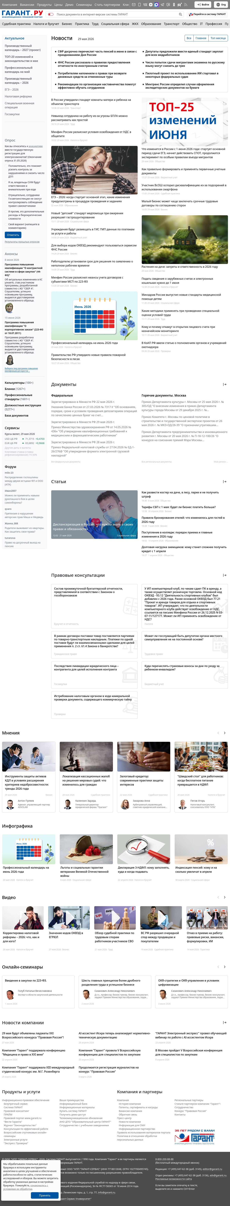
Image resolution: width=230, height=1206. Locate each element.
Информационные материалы (77, 1107)
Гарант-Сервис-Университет (74, 1198)
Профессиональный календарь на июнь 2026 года (84, 343)
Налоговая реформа (18, 96)
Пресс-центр (124, 1118)
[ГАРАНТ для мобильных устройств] (139, 5)
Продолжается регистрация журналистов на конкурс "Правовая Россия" (109, 1069)
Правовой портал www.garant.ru (22, 1118)
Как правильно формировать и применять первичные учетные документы (184, 171)
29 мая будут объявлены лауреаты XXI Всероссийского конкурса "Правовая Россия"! (33, 1035)
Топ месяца (218, 38)
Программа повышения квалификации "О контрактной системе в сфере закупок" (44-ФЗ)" (24, 270)
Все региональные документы (157, 461)
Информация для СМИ (132, 1125)
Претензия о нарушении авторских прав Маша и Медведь (24, 515)
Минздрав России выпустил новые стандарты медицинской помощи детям (181, 297)
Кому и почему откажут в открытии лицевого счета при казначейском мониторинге (178, 329)
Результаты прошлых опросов (22, 241)
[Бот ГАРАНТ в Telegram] (168, 5)
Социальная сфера (115, 24)
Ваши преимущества (72, 1100)
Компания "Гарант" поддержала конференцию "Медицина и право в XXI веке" (33, 1052)
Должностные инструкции (23, 407)
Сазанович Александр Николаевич (115, 990)
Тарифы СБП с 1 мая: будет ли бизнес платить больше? (179, 507)
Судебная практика (16, 24)
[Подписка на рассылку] (134, 5)
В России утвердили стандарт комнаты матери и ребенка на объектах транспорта (91, 102)
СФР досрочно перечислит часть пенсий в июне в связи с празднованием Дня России (97, 53)
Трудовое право (154, 654)
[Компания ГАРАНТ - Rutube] (180, 5)
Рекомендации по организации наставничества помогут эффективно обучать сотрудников (97, 86)
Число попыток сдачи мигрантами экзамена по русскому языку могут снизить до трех (185, 64)
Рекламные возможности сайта (173, 1179)
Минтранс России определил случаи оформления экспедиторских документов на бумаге (179, 86)
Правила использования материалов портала (143, 1132)
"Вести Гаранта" (13, 1121)
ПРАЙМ (8, 1114)
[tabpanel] (139, 67)
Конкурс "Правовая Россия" (191, 1111)
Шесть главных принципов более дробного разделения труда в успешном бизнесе (111, 982)
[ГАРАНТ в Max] (156, 4)
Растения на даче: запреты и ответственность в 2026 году (180, 267)
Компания (9, 5)
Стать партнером (107, 5)
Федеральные (62, 395)
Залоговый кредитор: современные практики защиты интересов (141, 780)
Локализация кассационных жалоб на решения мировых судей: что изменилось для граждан (86, 780)
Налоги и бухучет (46, 24)
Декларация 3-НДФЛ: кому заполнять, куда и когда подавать (144, 870)
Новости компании (130, 1121)
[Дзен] (150, 4)
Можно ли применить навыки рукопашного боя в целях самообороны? (22, 499)
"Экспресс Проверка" (16, 1143)
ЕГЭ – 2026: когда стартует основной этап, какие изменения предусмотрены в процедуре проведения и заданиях (90, 199)
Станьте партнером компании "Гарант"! (197, 1103)
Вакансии (27, 5)
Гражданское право (65, 654)
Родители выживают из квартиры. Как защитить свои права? (24, 529)
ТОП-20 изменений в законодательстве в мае (21, 59)
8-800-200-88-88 (164, 1159)
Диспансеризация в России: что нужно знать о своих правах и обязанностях (93, 526)
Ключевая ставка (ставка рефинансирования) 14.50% (21, 453)
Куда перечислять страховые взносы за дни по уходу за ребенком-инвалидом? (182, 667)
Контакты (180, 1114)
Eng (221, 5)
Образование (151, 24)
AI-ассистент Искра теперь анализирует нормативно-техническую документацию (114, 1035)
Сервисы (12, 428)
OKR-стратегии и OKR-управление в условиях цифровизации (188, 982)
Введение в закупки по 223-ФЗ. (26, 980)
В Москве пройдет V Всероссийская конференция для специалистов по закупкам (188, 1052)
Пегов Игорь (197, 800)
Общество (189, 24)
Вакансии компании (130, 1111)
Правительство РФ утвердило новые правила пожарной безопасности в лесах (88, 357)
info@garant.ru (106, 1192)
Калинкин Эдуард (85, 800)
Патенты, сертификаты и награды (138, 1107)
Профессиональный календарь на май (18, 70)
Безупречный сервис (16, 1103)
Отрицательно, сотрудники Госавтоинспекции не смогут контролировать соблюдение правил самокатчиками (25, 200)
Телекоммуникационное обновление (81, 1118)
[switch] (50, 14)
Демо (69, 5)
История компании (130, 1103)
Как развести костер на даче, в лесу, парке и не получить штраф (180, 494)
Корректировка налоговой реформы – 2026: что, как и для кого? (21, 937)
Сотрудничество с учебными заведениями (84, 1125)
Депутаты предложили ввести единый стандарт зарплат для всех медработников (184, 53)
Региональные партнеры (189, 1100)
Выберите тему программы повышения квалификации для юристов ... (21, 369)
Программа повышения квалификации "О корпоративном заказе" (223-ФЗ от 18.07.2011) (24, 328)
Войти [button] (203, 5)
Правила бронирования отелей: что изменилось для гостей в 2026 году (183, 520)
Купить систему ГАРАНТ (73, 1111)
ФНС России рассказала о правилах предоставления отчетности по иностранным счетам (94, 64)
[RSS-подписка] (186, 5)
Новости (61, 38)
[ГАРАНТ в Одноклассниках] (174, 5)
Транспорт (171, 24)
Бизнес (67, 24)
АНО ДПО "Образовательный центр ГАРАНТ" (85, 1121)
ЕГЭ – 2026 (11, 89)
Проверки (166, 351)
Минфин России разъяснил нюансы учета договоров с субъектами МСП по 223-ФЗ (87, 279)
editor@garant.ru (212, 1169)
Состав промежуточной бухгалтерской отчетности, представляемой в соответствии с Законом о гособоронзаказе (88, 592)
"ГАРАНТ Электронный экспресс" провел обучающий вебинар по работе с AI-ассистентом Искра (191, 1035)
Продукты (44, 5)
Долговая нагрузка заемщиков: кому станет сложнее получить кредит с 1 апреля (184, 549)
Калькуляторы (19, 383)
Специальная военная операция (19, 105)
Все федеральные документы (65, 461)
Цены (58, 5)
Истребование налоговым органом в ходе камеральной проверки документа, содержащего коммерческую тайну (93, 697)
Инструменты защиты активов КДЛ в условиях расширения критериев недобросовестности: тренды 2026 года (27, 782)
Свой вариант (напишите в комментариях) (23, 226)
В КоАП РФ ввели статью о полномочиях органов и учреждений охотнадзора (184, 345)
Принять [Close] (45, 1195)
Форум (10, 466)
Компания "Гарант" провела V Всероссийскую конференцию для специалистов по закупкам (110, 1052)
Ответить (13, 235)
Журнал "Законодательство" (20, 1125)
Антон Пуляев (26, 800)
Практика (82, 24)
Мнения (11, 733)
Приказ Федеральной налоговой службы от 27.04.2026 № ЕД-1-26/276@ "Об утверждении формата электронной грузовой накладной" (93, 451)
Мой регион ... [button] (221, 461)
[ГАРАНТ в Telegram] (162, 5)
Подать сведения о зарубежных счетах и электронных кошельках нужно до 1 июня (177, 281)
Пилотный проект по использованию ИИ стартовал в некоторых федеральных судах (182, 75)
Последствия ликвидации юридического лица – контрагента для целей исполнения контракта (86, 667)
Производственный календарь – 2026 (18, 81)
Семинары (84, 5)
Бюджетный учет (78, 237)
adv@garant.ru (218, 1175)
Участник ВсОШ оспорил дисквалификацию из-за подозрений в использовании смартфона (184, 187)
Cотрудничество (184, 1107)
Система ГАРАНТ (13, 1107)
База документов (16, 415)
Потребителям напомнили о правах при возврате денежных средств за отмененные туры (92, 75)
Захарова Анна (141, 800)
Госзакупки (12, 114)
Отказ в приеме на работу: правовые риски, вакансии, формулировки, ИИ (205, 937)
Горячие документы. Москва (164, 395)
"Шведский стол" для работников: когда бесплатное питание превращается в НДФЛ (200, 780)
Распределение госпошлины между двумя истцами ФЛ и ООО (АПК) (24, 481)
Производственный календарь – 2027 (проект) (23, 48)
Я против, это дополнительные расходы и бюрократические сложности (26, 215)
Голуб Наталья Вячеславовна (35, 990)
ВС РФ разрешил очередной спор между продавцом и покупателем (160, 937)
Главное (201, 38)
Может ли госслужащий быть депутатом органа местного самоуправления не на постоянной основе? (183, 637)
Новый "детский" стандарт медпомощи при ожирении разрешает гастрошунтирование (87, 215)
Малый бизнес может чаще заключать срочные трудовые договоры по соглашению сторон (180, 203)
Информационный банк (73, 1103)
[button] (207, 14)
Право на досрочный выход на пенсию (22, 544)
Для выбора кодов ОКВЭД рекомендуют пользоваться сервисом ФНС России (94, 247)
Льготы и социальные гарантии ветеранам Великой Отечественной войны (84, 872)
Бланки (15, 389)
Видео (9, 897)
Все (189, 38)
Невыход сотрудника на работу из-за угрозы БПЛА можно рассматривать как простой (89, 118)
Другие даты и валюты (18, 447)
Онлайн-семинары (22, 967)
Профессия (214, 24)
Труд (95, 24)
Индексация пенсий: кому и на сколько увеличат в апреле (196, 870)
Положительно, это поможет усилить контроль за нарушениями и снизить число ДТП (26, 171)
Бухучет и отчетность (66, 623)
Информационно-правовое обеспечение (25, 1100)
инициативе (36, 146)
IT (201, 24)
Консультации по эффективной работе (26, 1128)
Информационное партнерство (137, 1128)
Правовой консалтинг (16, 1111)
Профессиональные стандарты (18, 397)
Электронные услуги (15, 1139)
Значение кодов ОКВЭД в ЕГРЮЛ (66, 935)
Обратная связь (128, 1114)
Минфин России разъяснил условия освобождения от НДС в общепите (91, 134)
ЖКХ (135, 24)
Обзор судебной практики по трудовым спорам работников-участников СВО (114, 937)
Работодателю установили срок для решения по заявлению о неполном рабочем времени (92, 263)
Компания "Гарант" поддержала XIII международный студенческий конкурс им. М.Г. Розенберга (38, 1069)
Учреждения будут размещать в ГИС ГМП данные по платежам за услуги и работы (93, 231)
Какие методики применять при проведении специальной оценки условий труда (180, 313)
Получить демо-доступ (73, 1114)
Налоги (149, 623)
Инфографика (17, 826)
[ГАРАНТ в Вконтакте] (145, 5)
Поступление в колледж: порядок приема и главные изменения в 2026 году (177, 534)
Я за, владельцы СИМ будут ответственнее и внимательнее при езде (24, 186)
